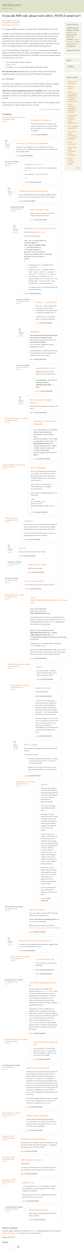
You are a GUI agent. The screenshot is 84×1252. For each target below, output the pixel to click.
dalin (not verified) (8, 1157)
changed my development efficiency (33, 1139)
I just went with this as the (44, 959)
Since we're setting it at (37, 910)
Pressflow (13, 64)
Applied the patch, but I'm (45, 368)
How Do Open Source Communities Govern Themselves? (72, 151)
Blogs (9, 20)
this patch (16, 67)
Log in (48, 109)
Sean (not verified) (8, 1136)
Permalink (4, 121)
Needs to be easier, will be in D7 (38, 1068)
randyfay (5, 1233)
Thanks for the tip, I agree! (37, 565)
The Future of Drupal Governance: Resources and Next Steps (72, 135)
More (78, 168)
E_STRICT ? (28, 521)
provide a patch (40, 232)
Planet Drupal (6, 25)
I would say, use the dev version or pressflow (32, 143)
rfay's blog (16, 20)
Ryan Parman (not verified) (11, 1113)
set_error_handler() (47, 991)
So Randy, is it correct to (33, 164)
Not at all (22, 548)
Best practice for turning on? (41, 120)
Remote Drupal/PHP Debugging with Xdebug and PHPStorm (72, 108)
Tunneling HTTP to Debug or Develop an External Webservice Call (72, 119)
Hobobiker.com (13, 1233)
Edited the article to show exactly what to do (40, 228)
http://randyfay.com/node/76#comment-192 (42, 340)
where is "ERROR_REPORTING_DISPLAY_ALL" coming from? (48, 600)
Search (69, 60)
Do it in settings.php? (38, 468)
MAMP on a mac (28, 1183)
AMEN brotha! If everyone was (32, 1160)
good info (44, 784)
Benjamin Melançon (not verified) (13, 117)
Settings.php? (34, 332)
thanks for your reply (43, 688)
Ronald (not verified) (9, 1180)
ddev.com (34, 1231)
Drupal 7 (39, 667)
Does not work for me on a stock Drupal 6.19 (35, 941)
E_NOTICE (33, 50)
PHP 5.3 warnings (30, 745)
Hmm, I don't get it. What (39, 210)
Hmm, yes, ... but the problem (46, 302)
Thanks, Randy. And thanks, (39, 1210)
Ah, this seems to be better (34, 581)
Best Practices (15, 25)
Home (4, 20)
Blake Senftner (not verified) (14, 595)
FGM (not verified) (11, 518)
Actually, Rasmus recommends (37, 1116)
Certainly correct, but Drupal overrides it (33, 191)
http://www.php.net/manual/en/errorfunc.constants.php (44, 928)
